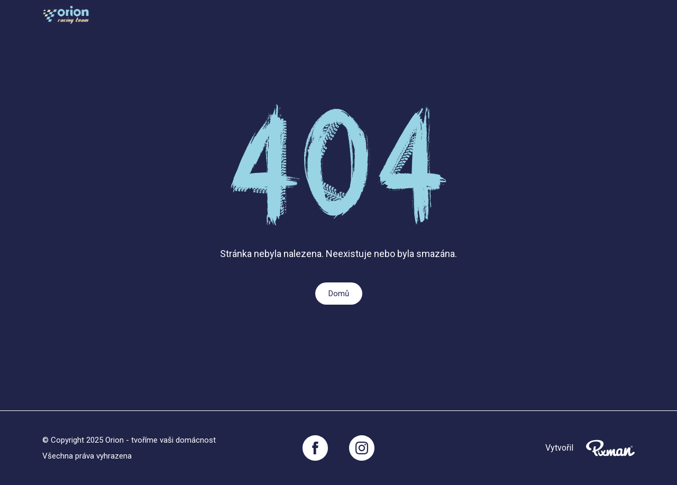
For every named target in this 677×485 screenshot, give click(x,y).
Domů (338, 293)
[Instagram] (361, 448)
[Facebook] (315, 448)
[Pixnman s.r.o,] (610, 448)
